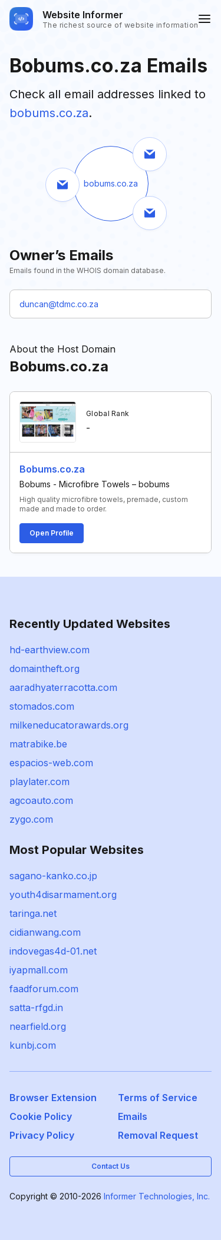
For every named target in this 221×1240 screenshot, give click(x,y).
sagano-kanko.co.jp (53, 876)
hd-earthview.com (49, 650)
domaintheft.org (44, 668)
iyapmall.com (38, 970)
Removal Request (158, 1135)
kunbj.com (32, 1045)
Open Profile (51, 532)
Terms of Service (157, 1097)
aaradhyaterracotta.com (63, 687)
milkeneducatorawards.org (68, 725)
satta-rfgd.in (36, 1007)
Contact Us (110, 1166)
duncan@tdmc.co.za (58, 304)
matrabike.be (38, 744)
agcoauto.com (41, 800)
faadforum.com (43, 989)
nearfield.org (37, 1026)
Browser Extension (53, 1097)
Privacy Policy (41, 1135)
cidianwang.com (45, 932)
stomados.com (41, 706)
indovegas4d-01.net (53, 951)
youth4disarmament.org (63, 894)
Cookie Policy (40, 1116)
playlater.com (39, 781)
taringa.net (33, 913)
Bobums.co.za (52, 469)
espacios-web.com (51, 763)
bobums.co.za (48, 113)
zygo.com (31, 819)
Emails (132, 1116)
